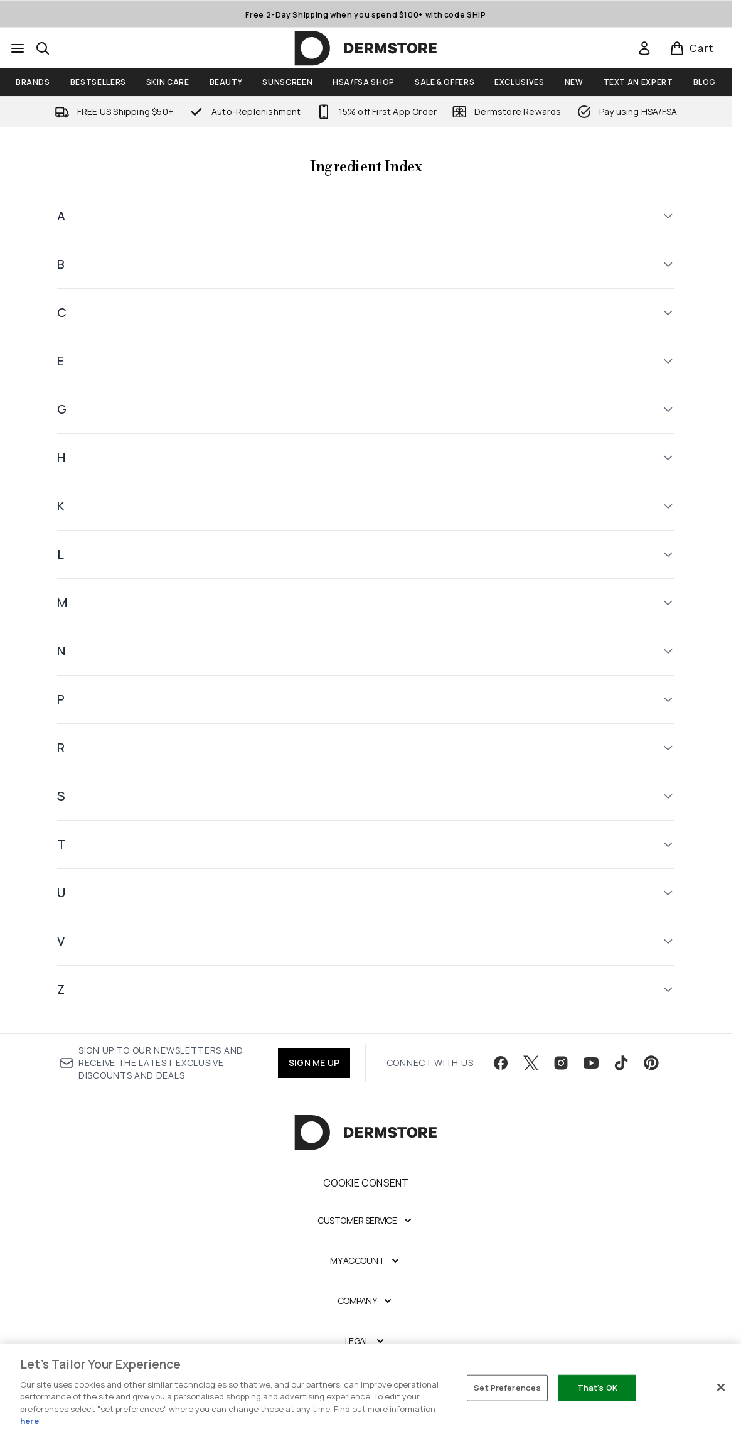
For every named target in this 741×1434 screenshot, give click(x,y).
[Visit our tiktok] (621, 1063)
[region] (370, 1389)
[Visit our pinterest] (651, 1063)
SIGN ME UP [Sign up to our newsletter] (314, 1063)
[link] (644, 48)
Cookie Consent (366, 1183)
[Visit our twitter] (531, 1063)
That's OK (597, 1387)
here (29, 1420)
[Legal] (366, 1341)
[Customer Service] (365, 1220)
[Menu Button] (17, 48)
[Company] (366, 1301)
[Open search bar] (42, 48)
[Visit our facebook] (501, 1063)
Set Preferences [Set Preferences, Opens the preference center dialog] (507, 1387)
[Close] (721, 1387)
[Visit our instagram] (561, 1063)
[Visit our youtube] (591, 1063)
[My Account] (366, 1261)
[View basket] (692, 48)
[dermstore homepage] (366, 48)
